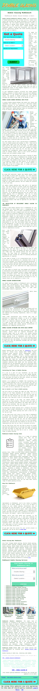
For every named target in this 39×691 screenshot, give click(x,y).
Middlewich (28, 350)
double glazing (8, 20)
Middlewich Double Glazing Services (14, 560)
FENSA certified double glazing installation (20, 469)
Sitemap (3, 677)
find (6, 543)
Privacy (35, 677)
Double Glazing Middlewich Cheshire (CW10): (14, 18)
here (29, 557)
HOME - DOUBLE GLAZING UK (19, 670)
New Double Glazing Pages (14, 677)
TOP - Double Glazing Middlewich (11, 657)
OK (22, 690)
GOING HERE (23, 529)
